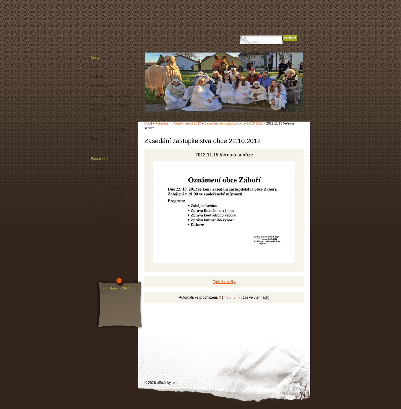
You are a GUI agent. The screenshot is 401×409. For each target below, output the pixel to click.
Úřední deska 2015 (106, 255)
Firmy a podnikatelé (106, 139)
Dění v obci (100, 119)
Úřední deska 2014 (106, 245)
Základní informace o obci (111, 96)
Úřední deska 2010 (106, 207)
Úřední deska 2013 (106, 236)
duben (114, 288)
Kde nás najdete (104, 86)
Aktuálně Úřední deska (109, 178)
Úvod (148, 123)
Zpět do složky (224, 282)
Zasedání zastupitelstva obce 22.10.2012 (233, 123)
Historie (97, 76)
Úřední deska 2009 (106, 197)
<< (105, 288)
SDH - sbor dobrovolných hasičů (111, 107)
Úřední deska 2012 (187, 123)
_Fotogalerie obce (105, 168)
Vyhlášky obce (102, 264)
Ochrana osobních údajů (110, 188)
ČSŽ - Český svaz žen (108, 129)
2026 (125, 288)
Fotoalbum (163, 123)
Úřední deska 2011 (106, 217)
